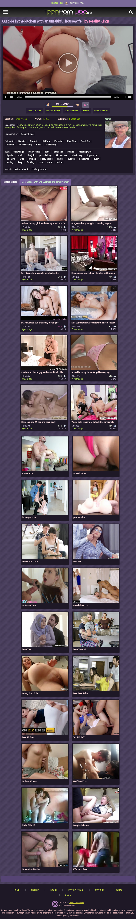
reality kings (34, 152)
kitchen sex (61, 155)
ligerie (10, 155)
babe (47, 152)
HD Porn (46, 141)
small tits (58, 152)
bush (20, 155)
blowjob (30, 155)
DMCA (68, 895)
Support (99, 890)
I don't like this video (77, 105)
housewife (84, 159)
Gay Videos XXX (74, 3)
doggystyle (92, 155)
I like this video (48, 105)
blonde (70, 152)
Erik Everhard (21, 169)
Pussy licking (25, 144)
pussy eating (46, 159)
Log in (53, 890)
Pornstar (58, 141)
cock (49, 162)
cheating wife (85, 152)
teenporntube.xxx (76, 902)
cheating (11, 159)
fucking (30, 162)
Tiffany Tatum (39, 169)
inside (59, 162)
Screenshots (71, 111)
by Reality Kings (96, 21)
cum (41, 162)
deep (20, 162)
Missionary (51, 144)
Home (16, 890)
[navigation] (5, 12)
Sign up (35, 890)
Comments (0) (101, 111)
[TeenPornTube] (68, 12)
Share (86, 111)
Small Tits (85, 141)
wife (22, 159)
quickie (71, 159)
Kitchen (10, 144)
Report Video (53, 111)
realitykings (18, 152)
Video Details (34, 111)
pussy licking (45, 155)
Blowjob (33, 141)
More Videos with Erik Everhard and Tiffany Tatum (45, 182)
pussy (96, 159)
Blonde (21, 141)
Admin (108, 119)
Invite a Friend (75, 890)
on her (60, 159)
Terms (119, 890)
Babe (38, 144)
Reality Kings (27, 134)
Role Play (71, 141)
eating (10, 162)
